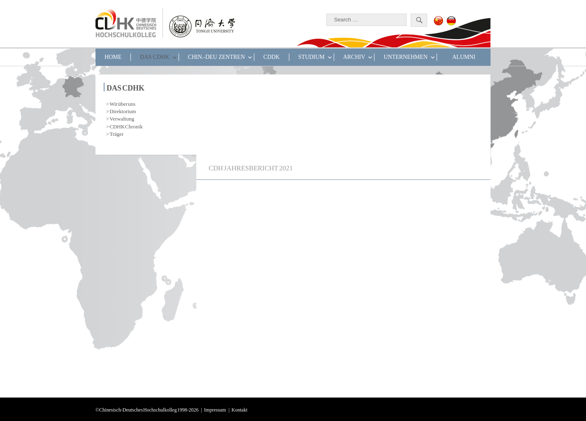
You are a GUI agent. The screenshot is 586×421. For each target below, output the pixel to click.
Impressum (215, 409)
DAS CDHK (154, 57)
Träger (116, 133)
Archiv (354, 57)
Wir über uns (122, 103)
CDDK (271, 57)
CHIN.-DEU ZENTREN (216, 57)
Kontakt (240, 409)
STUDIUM (311, 57)
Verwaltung (121, 118)
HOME (113, 57)
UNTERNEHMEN (406, 57)
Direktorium (122, 110)
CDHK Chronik (125, 125)
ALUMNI (463, 57)
